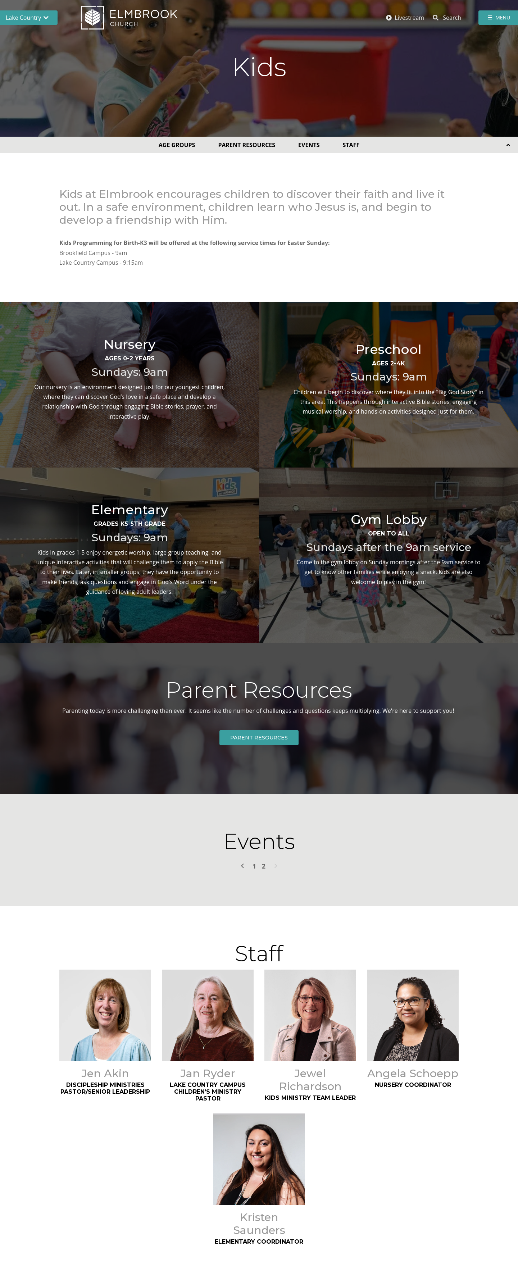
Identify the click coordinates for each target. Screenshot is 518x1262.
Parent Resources (246, 145)
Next (275, 866)
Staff (351, 145)
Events (308, 145)
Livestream (405, 18)
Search (447, 18)
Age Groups (177, 145)
